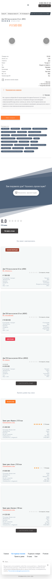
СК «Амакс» (6, 360)
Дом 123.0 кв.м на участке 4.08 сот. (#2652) (15, 358)
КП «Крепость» (7, 271)
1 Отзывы (46, 468)
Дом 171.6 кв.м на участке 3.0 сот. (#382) (14, 269)
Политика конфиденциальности (18, 571)
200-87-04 (45, 3)
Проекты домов (19, 556)
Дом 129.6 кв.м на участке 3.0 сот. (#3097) (15, 313)
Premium (45, 554)
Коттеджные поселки (18, 554)
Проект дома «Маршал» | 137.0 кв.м (13, 421)
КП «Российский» (8, 315)
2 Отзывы (46, 424)
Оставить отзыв (44, 272)
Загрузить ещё (26, 383)
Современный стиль (9, 422)
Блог (36, 556)
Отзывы (29, 556)
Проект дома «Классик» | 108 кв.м (12, 508)
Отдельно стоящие (34, 554)
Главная (6, 554)
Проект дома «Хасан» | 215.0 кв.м (12, 464)
